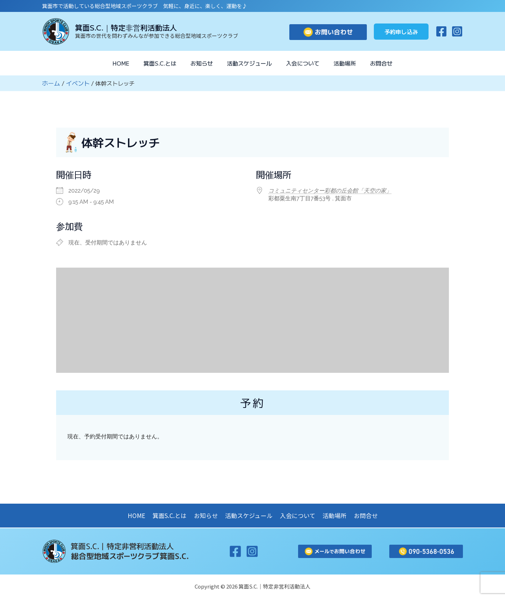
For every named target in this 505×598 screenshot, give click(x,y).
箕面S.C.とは (154, 63)
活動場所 (350, 63)
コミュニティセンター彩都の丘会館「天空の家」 (330, 190)
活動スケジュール (249, 63)
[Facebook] (441, 31)
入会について (305, 63)
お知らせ (199, 63)
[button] (401, 31)
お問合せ (389, 63)
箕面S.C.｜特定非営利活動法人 (126, 27)
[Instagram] (457, 31)
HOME (112, 63)
